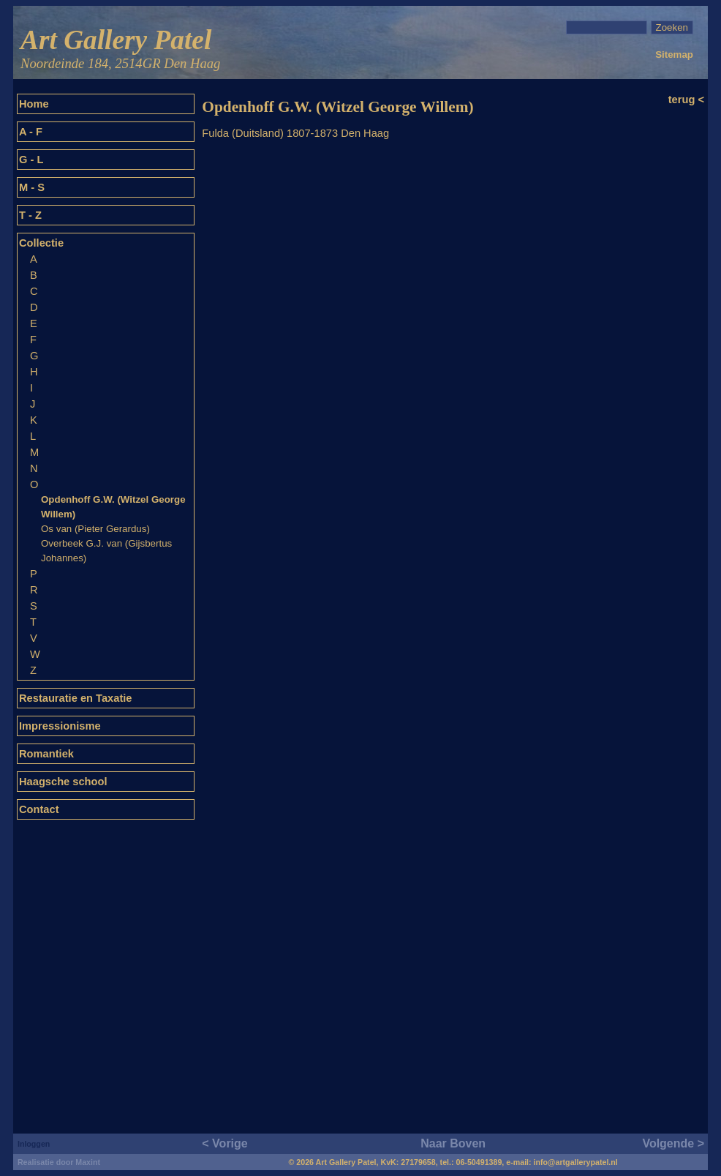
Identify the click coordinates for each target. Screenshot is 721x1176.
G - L (31, 159)
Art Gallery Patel (120, 49)
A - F (30, 132)
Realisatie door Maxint (59, 1162)
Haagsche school (63, 781)
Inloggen (34, 1143)
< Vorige (224, 1143)
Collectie (41, 243)
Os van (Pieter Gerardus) (95, 528)
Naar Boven (453, 1143)
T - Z (30, 215)
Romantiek (46, 754)
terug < (686, 99)
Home (34, 104)
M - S (32, 187)
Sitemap (674, 54)
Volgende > (673, 1143)
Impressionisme (60, 726)
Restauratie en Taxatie (75, 698)
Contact (39, 809)
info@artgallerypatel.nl (576, 1162)
